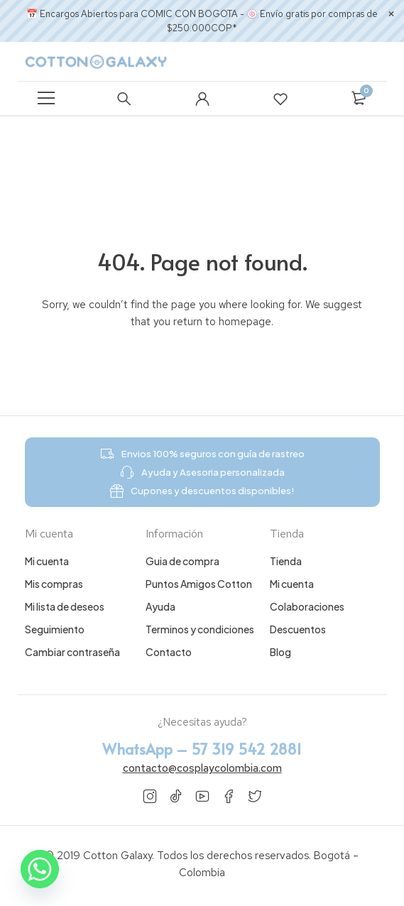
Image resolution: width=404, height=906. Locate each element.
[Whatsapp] (40, 869)
